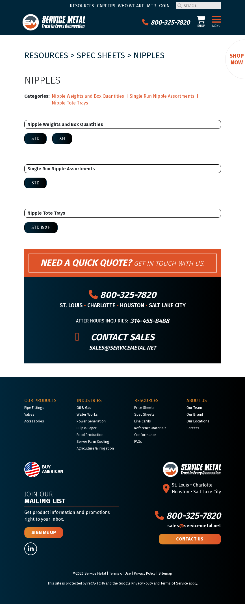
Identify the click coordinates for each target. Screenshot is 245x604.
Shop (201, 22)
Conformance (145, 435)
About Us (197, 400)
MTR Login (158, 5)
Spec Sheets (101, 55)
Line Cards (142, 421)
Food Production (90, 435)
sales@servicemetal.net (122, 347)
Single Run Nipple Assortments (162, 96)
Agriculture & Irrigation (95, 448)
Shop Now (236, 59)
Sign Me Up (43, 532)
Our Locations (198, 421)
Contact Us (189, 539)
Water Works (87, 414)
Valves (29, 414)
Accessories (34, 421)
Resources (82, 5)
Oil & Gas (84, 407)
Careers (106, 5)
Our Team (194, 407)
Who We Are (131, 5)
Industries (89, 400)
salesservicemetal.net (194, 525)
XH (62, 138)
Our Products (40, 400)
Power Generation (91, 421)
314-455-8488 (149, 321)
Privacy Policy (144, 573)
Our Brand (195, 414)
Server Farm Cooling (93, 441)
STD (35, 138)
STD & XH (41, 227)
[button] (216, 19)
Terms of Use (120, 573)
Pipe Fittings (34, 407)
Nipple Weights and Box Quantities (88, 96)
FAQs (138, 441)
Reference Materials (150, 428)
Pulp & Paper (87, 428)
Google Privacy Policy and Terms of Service (153, 583)
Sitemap (165, 573)
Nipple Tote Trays (70, 103)
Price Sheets (144, 407)
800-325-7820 (166, 22)
